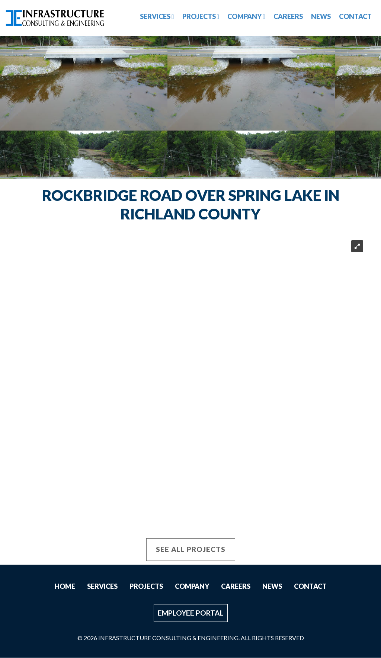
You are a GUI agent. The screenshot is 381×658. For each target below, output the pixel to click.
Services (157, 16)
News (321, 16)
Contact (355, 16)
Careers (288, 16)
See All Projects (190, 549)
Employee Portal (191, 613)
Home (65, 586)
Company (246, 16)
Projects (201, 16)
